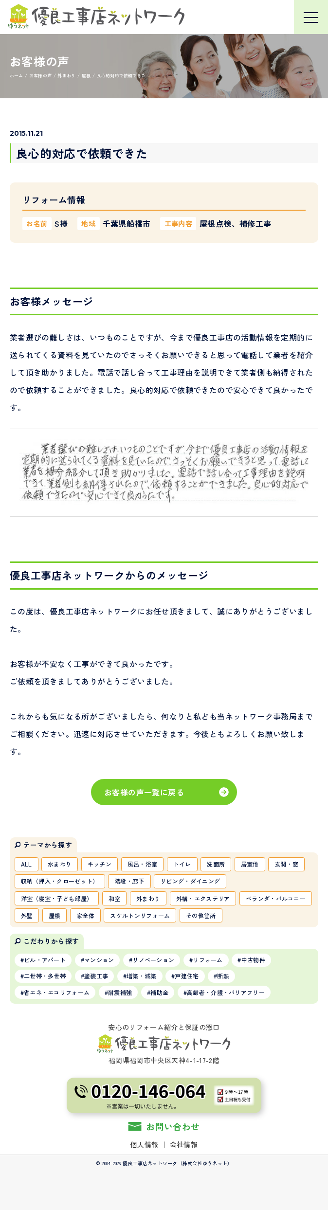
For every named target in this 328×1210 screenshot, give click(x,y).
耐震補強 (120, 992)
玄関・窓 (286, 864)
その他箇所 (201, 915)
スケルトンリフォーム (140, 915)
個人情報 (144, 1144)
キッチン (99, 864)
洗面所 (216, 864)
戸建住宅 (187, 976)
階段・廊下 (129, 881)
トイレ (182, 864)
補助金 (159, 992)
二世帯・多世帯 (45, 976)
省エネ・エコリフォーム (57, 992)
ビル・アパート (45, 960)
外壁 (27, 915)
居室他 (250, 864)
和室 (115, 898)
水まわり (60, 864)
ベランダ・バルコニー (276, 898)
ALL (26, 864)
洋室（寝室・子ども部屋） (57, 898)
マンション (99, 960)
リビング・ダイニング (190, 881)
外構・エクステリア (203, 898)
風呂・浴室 (143, 864)
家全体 (85, 915)
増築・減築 (142, 976)
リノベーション (153, 960)
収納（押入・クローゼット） (60, 881)
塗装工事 (96, 976)
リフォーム (208, 960)
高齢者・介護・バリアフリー (226, 992)
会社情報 (184, 1144)
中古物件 (253, 960)
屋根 (55, 915)
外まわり (148, 898)
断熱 (223, 976)
